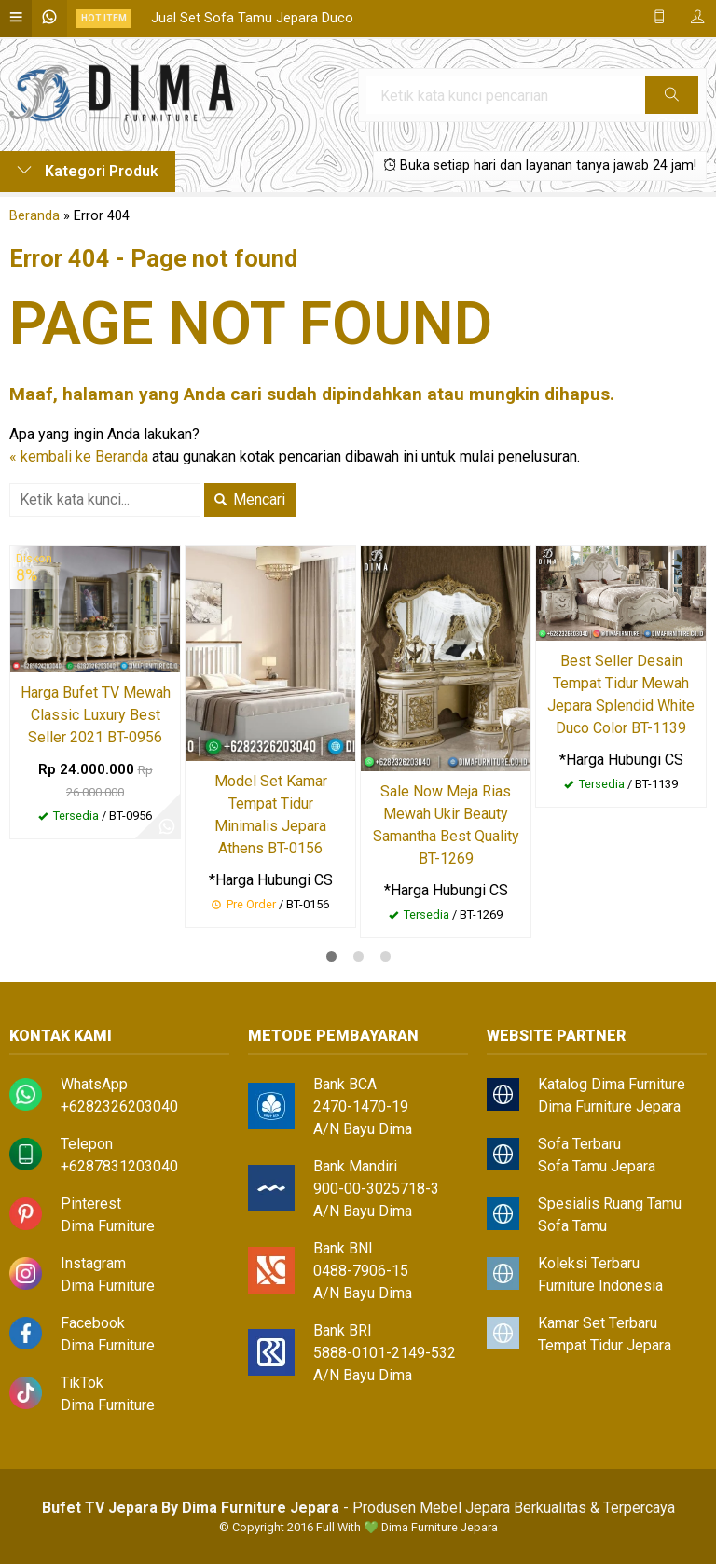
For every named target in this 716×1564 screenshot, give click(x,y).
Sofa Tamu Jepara (596, 1166)
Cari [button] (671, 101)
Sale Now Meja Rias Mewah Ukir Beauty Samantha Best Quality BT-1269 (446, 824)
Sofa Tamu (572, 1226)
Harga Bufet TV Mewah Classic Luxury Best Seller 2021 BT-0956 (96, 715)
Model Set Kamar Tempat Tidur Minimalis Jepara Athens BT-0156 (270, 814)
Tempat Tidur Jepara (604, 1345)
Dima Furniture (108, 1226)
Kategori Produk (87, 171)
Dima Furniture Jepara (609, 1106)
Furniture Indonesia (600, 1285)
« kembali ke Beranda (78, 456)
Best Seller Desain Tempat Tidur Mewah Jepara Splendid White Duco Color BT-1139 (621, 694)
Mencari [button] (249, 499)
